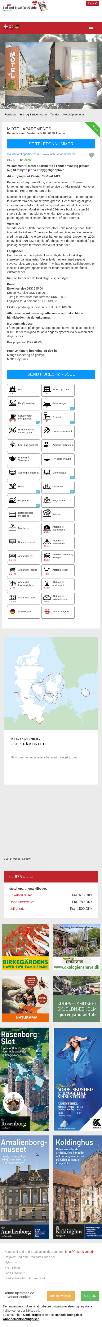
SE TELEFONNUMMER (50, 144)
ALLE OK (90, 1296)
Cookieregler (32, 1314)
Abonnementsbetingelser (21, 1319)
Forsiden (10, 114)
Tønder (54, 114)
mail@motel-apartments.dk (23, 154)
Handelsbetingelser (69, 1314)
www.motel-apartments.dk (59, 154)
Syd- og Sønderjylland (33, 114)
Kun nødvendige (61, 1296)
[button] (9, 72)
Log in (92, 3)
